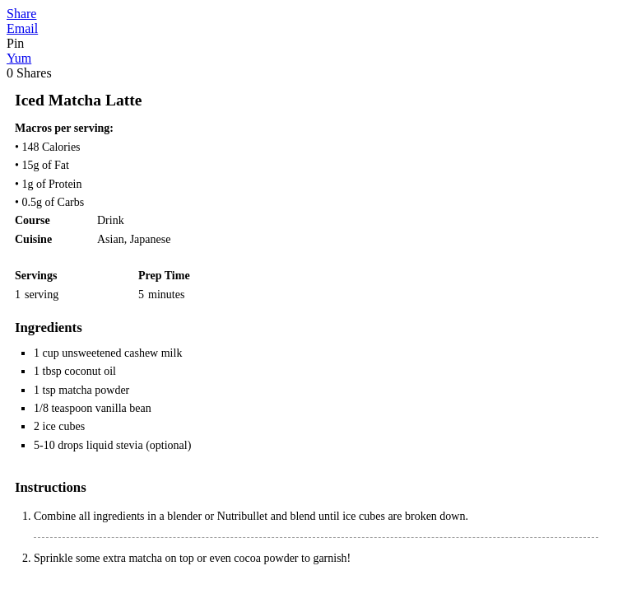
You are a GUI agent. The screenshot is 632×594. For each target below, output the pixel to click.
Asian (110, 239)
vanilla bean (123, 408)
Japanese (150, 239)
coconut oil (90, 371)
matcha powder (93, 390)
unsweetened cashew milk (122, 353)
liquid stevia (114, 445)
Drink (110, 220)
